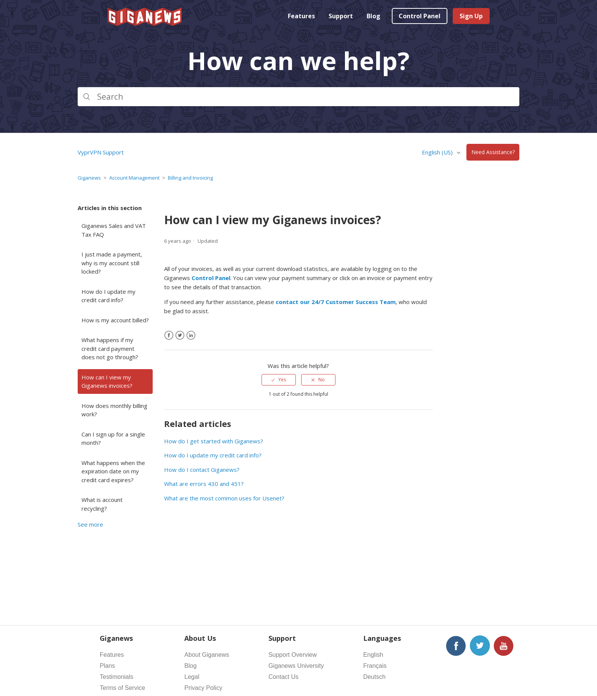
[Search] (298, 96)
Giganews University (296, 666)
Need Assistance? (493, 152)
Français (374, 666)
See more (90, 524)
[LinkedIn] (191, 335)
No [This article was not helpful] (321, 379)
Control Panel (420, 16)
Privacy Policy (203, 688)
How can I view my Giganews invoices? (106, 381)
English (373, 654)
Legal (191, 677)
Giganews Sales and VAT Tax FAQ (113, 230)
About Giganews (206, 654)
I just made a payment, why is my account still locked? (111, 262)
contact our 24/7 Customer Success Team (336, 302)
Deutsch (374, 677)
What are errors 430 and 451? (204, 483)
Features (301, 16)
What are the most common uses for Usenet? (224, 498)
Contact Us (283, 677)
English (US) (438, 152)
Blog (373, 16)
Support (341, 16)
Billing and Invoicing (190, 177)
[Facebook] (169, 335)
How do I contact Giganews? (201, 469)
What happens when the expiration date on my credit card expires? (113, 471)
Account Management (134, 177)
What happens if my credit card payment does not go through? (109, 348)
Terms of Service (122, 688)
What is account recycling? (102, 504)
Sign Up (471, 16)
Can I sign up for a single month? (113, 438)
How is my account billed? (115, 320)
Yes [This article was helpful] (282, 379)
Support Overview (292, 654)
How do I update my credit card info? (108, 296)
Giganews (89, 177)
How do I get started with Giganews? (213, 441)
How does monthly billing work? (114, 410)
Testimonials (116, 677)
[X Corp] (180, 335)
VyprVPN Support (101, 152)
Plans (107, 666)
